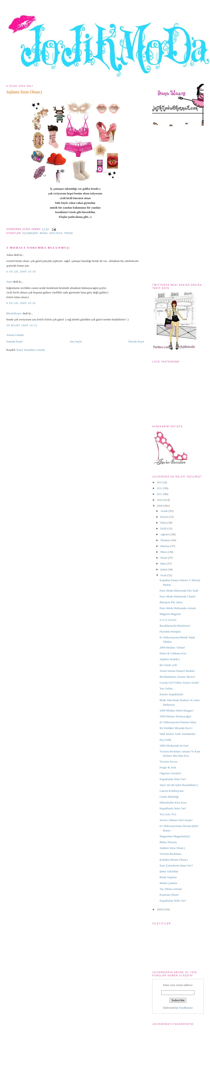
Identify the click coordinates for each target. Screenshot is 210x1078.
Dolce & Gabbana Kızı (173, 653)
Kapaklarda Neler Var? (173, 779)
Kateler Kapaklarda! (171, 694)
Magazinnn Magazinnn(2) (175, 836)
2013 (160, 482)
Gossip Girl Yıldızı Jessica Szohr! (179, 682)
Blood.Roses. (14, 313)
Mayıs (164, 552)
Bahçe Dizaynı (168, 842)
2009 (160, 505)
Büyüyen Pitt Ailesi (171, 602)
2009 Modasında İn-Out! (174, 745)
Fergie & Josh (168, 767)
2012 (160, 488)
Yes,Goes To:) (168, 814)
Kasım (164, 516)
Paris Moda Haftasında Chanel (177, 596)
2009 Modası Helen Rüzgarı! (177, 710)
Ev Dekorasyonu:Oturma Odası (178, 722)
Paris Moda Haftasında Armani (178, 608)
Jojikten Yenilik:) (170, 659)
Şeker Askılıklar (169, 871)
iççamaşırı (30, 233)
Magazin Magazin (170, 614)
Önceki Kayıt (136, 341)
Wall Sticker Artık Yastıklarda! (178, 734)
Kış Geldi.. (166, 739)
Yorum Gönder (15, 335)
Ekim (163, 522)
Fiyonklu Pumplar (170, 631)
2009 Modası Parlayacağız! (176, 716)
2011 (160, 494)
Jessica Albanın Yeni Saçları (176, 820)
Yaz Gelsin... (167, 688)
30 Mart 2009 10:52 (21, 325)
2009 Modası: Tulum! (172, 647)
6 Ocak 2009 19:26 (21, 303)
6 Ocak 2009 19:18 (21, 271)
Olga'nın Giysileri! (170, 773)
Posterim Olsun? (169, 894)
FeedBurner (186, 1007)
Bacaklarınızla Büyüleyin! (175, 625)
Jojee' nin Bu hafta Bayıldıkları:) (179, 785)
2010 (160, 500)
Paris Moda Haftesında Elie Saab (179, 590)
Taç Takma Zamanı (171, 889)
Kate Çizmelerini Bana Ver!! (176, 865)
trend (68, 233)
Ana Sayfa (75, 341)
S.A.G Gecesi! (168, 619)
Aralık (164, 511)
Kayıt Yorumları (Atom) (30, 349)
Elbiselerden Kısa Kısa (173, 802)
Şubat (164, 569)
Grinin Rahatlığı (169, 796)
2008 (160, 909)
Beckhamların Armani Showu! (177, 676)
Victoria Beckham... (171, 853)
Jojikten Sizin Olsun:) (24, 92)
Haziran (165, 546)
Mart (163, 563)
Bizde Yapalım (168, 877)
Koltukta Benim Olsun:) (174, 859)
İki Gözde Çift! (168, 665)
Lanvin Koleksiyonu (172, 790)
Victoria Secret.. (169, 761)
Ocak (163, 575)
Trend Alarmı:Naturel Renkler (177, 671)
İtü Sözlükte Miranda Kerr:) (176, 728)
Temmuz (165, 540)
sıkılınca (55, 233)
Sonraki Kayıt (14, 341)
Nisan (164, 557)
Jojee (9, 281)
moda (43, 233)
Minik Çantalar (168, 883)
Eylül (163, 528)
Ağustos (165, 534)
